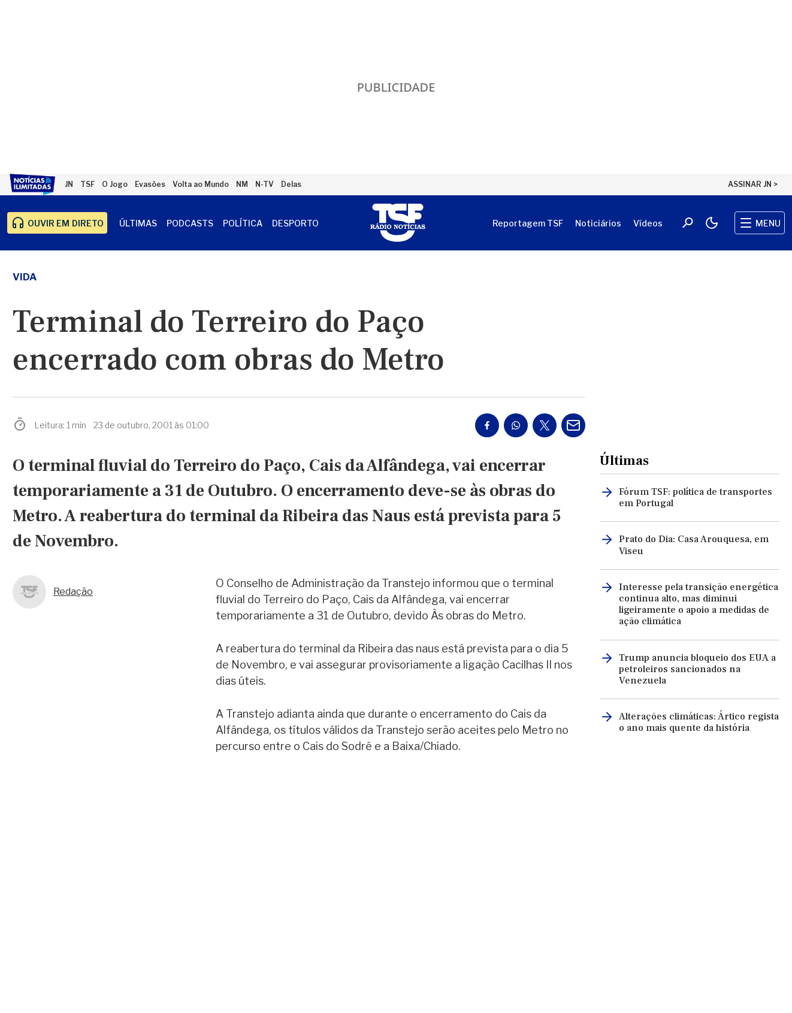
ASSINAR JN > (753, 184)
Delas (291, 184)
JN (69, 184)
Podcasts (190, 223)
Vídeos (648, 223)
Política (242, 223)
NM (242, 184)
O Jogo (115, 184)
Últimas (138, 223)
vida (25, 277)
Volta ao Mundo (201, 184)
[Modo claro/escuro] (712, 223)
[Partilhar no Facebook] (487, 425)
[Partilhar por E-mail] (573, 425)
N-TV (264, 184)
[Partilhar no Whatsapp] (516, 425)
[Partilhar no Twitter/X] (545, 425)
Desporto (295, 223)
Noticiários (598, 223)
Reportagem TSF (527, 223)
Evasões (150, 184)
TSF (87, 184)
